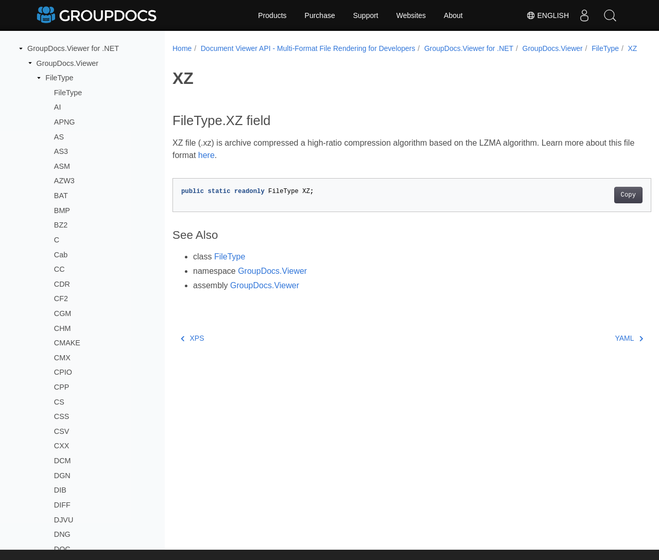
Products (272, 15)
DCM (62, 461)
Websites (411, 15)
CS (59, 402)
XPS (192, 349)
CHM (62, 328)
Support (365, 15)
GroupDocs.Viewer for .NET (73, 48)
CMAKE (67, 343)
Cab (60, 255)
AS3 (61, 151)
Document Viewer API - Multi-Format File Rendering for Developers (308, 48)
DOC (62, 549)
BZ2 (60, 225)
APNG (64, 122)
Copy (594, 205)
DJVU (64, 520)
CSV (62, 431)
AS (59, 137)
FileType (59, 78)
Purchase (320, 15)
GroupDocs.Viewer (68, 63)
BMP (62, 210)
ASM (62, 166)
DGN (62, 475)
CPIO (63, 372)
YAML (596, 349)
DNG (62, 534)
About (453, 15)
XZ (222, 59)
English (547, 15)
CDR (62, 284)
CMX (62, 358)
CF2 (61, 298)
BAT (61, 195)
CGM (63, 313)
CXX (62, 446)
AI (57, 107)
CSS (62, 416)
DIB (60, 490)
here (234, 166)
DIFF (62, 505)
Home (182, 48)
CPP (62, 387)
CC (59, 269)
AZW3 (64, 181)
